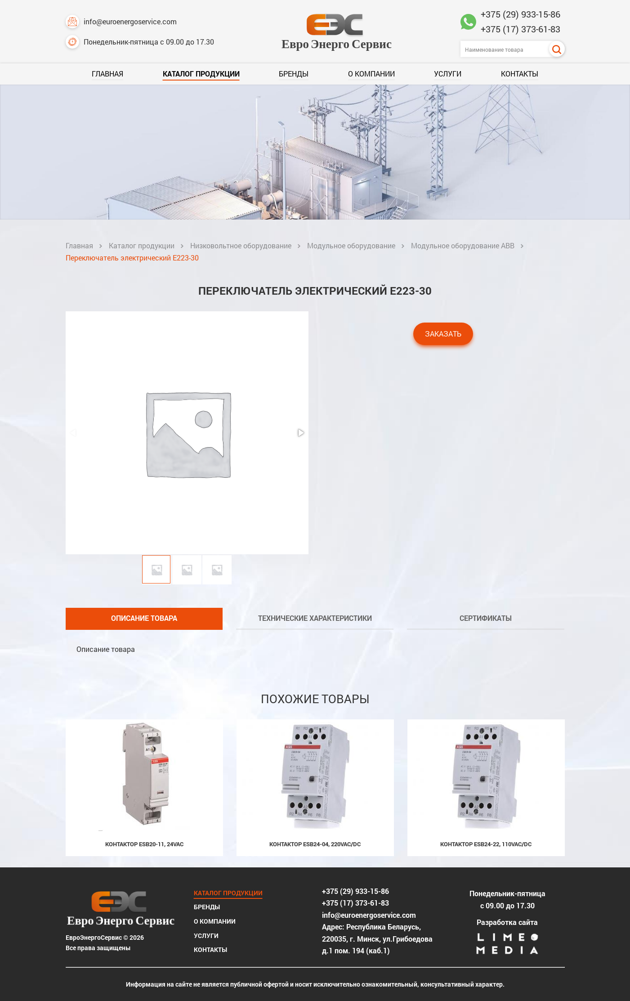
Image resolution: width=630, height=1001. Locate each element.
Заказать (443, 333)
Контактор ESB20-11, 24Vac (144, 844)
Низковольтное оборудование (240, 245)
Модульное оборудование (351, 245)
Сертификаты (486, 618)
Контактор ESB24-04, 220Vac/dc (315, 844)
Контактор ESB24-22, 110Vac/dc (486, 844)
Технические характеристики (315, 618)
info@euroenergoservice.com (121, 21)
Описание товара (144, 618)
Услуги (447, 73)
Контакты (519, 73)
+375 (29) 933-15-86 (520, 14)
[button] (300, 433)
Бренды (293, 73)
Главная (107, 73)
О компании (371, 73)
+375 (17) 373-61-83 (520, 29)
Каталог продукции (201, 73)
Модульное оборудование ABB (462, 245)
